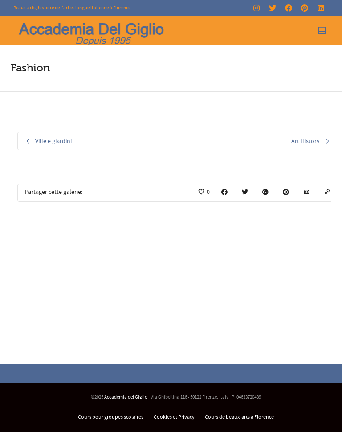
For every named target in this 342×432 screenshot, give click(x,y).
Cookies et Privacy (174, 417)
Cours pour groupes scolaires (110, 417)
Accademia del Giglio (125, 397)
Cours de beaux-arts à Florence (239, 417)
